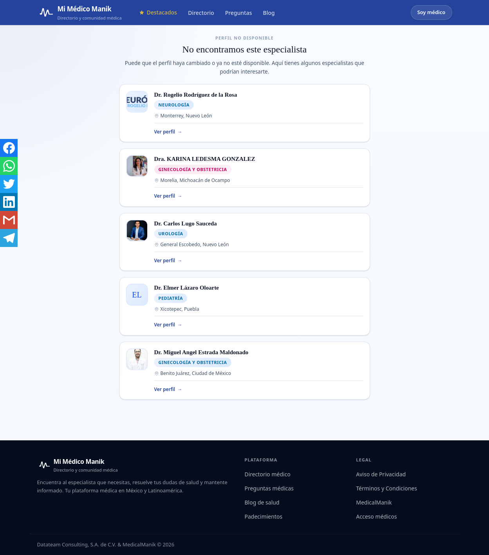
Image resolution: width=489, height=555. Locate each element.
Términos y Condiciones (386, 488)
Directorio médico (268, 474)
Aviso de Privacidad (381, 474)
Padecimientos (264, 516)
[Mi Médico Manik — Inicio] (77, 465)
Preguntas (238, 12)
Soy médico (431, 12)
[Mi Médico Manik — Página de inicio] (79, 13)
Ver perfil (168, 132)
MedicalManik (374, 502)
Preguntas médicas (269, 488)
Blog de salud (262, 502)
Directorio (201, 12)
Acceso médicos (376, 516)
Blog (269, 12)
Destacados (158, 12)
